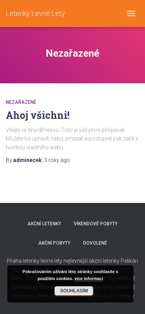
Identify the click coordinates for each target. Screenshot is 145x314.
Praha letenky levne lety (34, 261)
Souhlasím (74, 291)
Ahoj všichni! (38, 115)
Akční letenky (44, 223)
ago (57, 160)
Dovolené (95, 243)
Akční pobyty (54, 243)
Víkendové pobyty (96, 223)
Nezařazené (21, 102)
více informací (89, 278)
